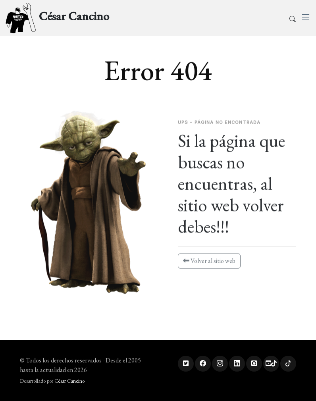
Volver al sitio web (209, 264)
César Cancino (69, 381)
